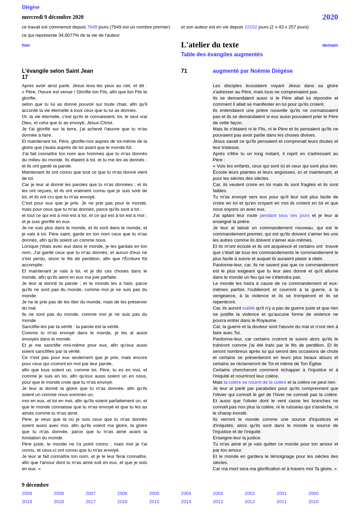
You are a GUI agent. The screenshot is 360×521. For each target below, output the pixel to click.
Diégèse (31, 7)
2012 (250, 501)
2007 (90, 493)
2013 (218, 501)
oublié (248, 308)
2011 (282, 501)
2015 (154, 501)
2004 (186, 493)
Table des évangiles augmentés (222, 54)
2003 (218, 493)
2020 (330, 16)
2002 (250, 493)
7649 (92, 27)
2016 (122, 501)
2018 (59, 501)
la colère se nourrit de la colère (255, 382)
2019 (27, 501)
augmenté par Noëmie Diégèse (253, 71)
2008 (59, 493)
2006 (122, 493)
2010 (313, 501)
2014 (186, 501)
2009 (27, 493)
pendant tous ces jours (285, 215)
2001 (282, 493)
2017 (90, 501)
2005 (154, 493)
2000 (313, 493)
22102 (251, 27)
